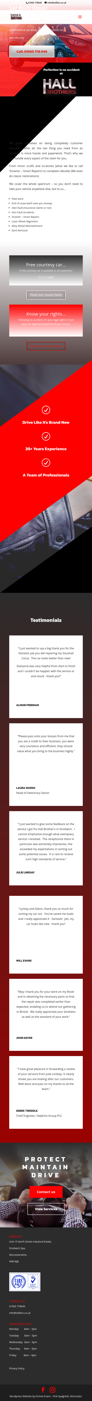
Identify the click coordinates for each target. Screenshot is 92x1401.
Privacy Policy (16, 1368)
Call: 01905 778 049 (32, 51)
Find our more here (46, 295)
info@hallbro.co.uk (19, 1313)
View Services (46, 1209)
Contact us (46, 1191)
